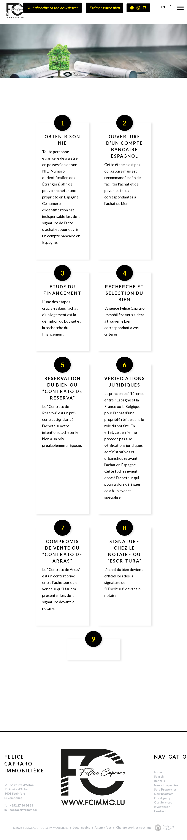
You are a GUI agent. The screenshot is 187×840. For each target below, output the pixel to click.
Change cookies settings (133, 827)
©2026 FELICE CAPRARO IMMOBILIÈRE (40, 827)
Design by (163, 827)
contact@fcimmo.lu (24, 809)
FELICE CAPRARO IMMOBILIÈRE (24, 763)
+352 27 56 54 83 (21, 805)
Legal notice (81, 827)
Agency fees (103, 827)
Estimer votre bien (104, 8)
